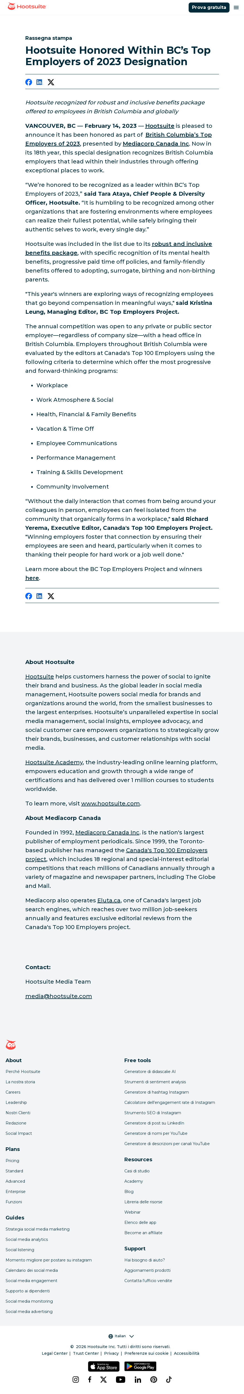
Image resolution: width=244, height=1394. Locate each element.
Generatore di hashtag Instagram (156, 1092)
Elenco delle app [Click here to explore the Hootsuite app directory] (140, 1222)
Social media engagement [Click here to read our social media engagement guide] (31, 1280)
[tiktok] (169, 1379)
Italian (121, 1336)
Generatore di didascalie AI (150, 1071)
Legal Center (55, 1353)
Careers (13, 1092)
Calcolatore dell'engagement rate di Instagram (169, 1102)
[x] (103, 1379)
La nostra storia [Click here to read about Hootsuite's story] (20, 1081)
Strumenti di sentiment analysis (155, 1081)
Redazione (16, 1123)
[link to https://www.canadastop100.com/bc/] (32, 578)
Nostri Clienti (18, 1112)
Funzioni (14, 1201)
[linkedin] (39, 83)
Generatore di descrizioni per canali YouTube (167, 1143)
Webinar (132, 1212)
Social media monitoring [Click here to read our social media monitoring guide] (29, 1301)
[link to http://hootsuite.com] (159, 126)
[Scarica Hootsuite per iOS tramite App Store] (104, 1366)
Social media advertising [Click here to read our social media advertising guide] (29, 1311)
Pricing (12, 1160)
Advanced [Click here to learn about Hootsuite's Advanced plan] (15, 1181)
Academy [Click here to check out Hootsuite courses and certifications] (133, 1181)
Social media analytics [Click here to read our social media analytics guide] (27, 1239)
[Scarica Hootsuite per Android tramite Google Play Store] (140, 1366)
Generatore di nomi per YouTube (156, 1133)
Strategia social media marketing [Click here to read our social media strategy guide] (38, 1229)
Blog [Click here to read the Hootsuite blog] (129, 1191)
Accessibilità (186, 1353)
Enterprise (16, 1191)
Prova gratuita (209, 7)
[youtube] (120, 1379)
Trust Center (86, 1353)
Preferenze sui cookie (146, 1353)
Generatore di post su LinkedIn (154, 1123)
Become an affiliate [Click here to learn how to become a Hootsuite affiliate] (143, 1232)
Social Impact (19, 1133)
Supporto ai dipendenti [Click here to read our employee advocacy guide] (28, 1290)
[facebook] (28, 83)
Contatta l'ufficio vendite (148, 1280)
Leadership (16, 1102)
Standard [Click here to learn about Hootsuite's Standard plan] (14, 1170)
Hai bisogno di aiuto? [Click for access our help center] (144, 1260)
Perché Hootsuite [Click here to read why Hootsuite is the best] (23, 1071)
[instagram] (75, 1379)
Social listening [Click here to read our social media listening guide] (20, 1249)
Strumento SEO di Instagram (152, 1112)
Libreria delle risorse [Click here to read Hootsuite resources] (143, 1201)
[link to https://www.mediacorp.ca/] (156, 143)
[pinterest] (154, 1379)
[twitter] (51, 83)
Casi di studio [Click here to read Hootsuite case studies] (137, 1170)
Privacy (111, 1353)
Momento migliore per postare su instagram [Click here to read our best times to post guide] (49, 1260)
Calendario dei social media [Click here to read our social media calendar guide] (32, 1270)
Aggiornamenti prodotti (147, 1270)
